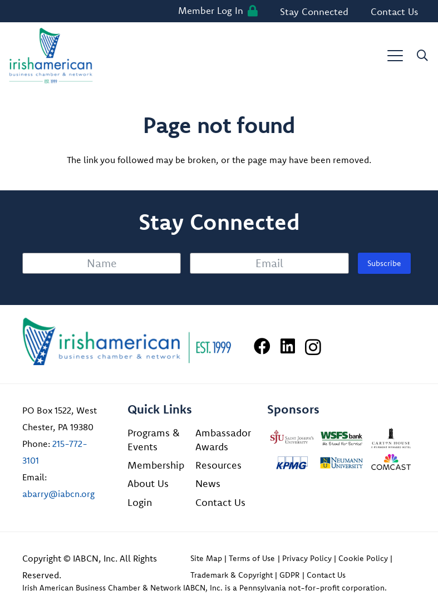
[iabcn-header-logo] (51, 55)
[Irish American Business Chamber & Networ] (127, 341)
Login (139, 502)
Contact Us (220, 502)
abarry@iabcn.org (58, 493)
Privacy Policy (307, 558)
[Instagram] (313, 347)
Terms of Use (252, 558)
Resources (218, 465)
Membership (155, 465)
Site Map (206, 558)
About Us (148, 483)
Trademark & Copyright (231, 575)
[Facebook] (262, 346)
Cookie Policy (363, 558)
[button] (395, 55)
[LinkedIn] (287, 346)
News (207, 483)
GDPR (289, 575)
